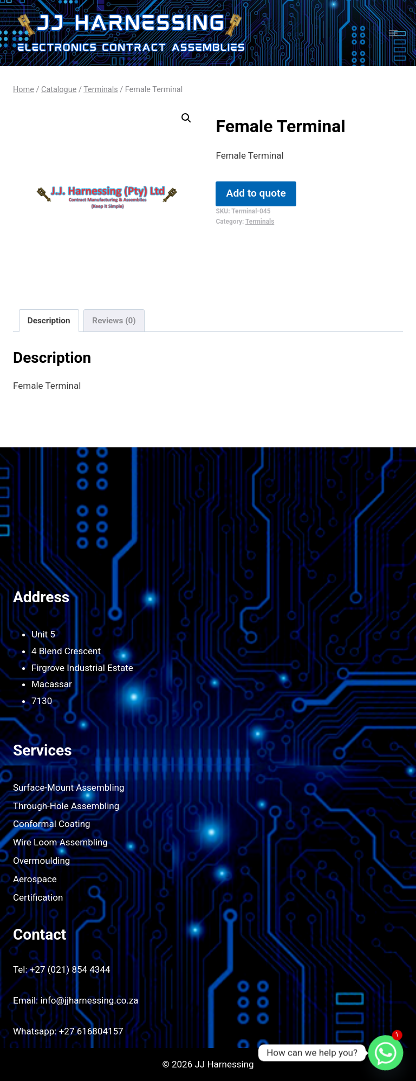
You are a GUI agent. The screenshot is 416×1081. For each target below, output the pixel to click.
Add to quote (256, 193)
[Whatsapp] (385, 1052)
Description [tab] (49, 320)
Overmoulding (41, 860)
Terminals (259, 221)
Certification (38, 897)
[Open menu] (393, 32)
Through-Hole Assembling (66, 805)
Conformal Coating (51, 823)
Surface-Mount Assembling (69, 787)
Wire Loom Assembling (60, 842)
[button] (186, 118)
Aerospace (35, 879)
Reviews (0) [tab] (113, 320)
